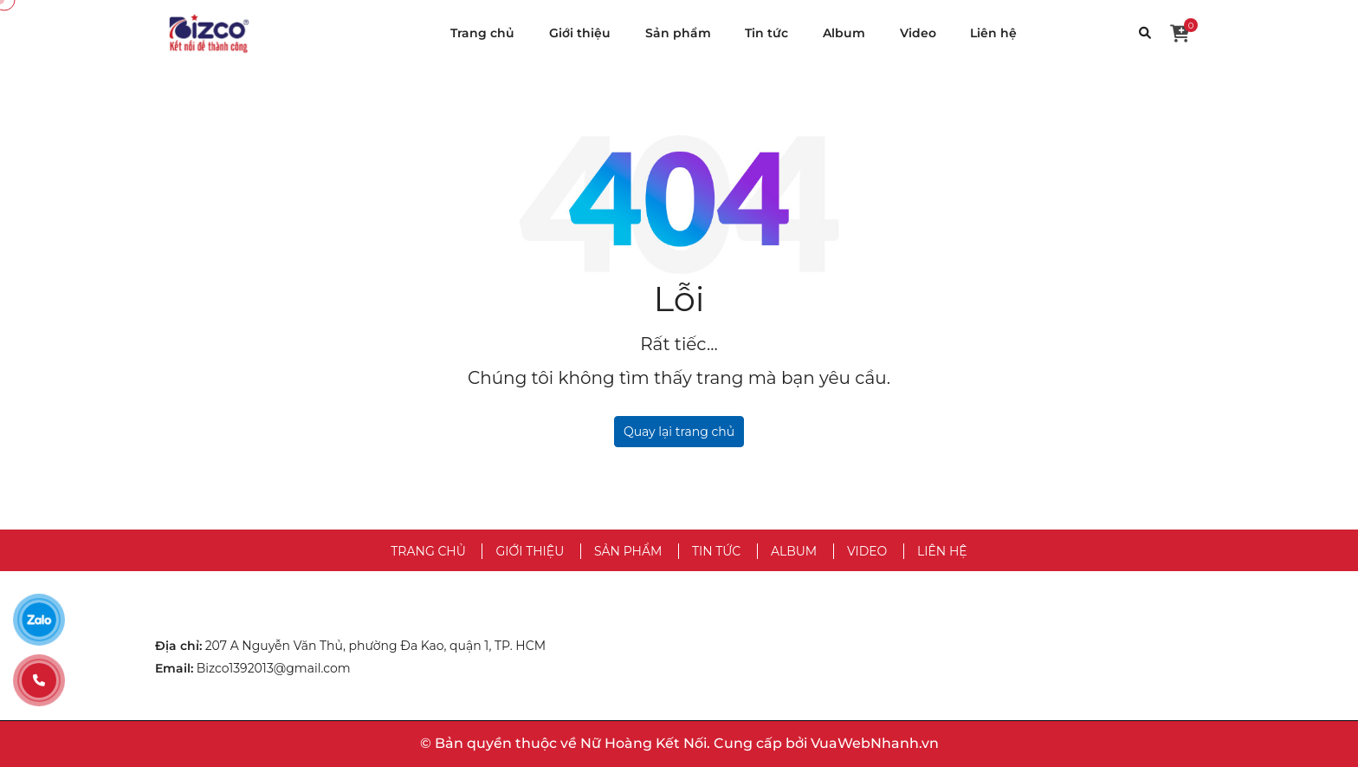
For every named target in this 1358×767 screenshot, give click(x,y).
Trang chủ (482, 33)
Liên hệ (993, 33)
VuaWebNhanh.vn (875, 743)
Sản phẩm (678, 33)
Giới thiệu (580, 33)
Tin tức (766, 33)
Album (844, 33)
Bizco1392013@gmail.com (274, 668)
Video (918, 33)
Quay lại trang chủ (679, 431)
